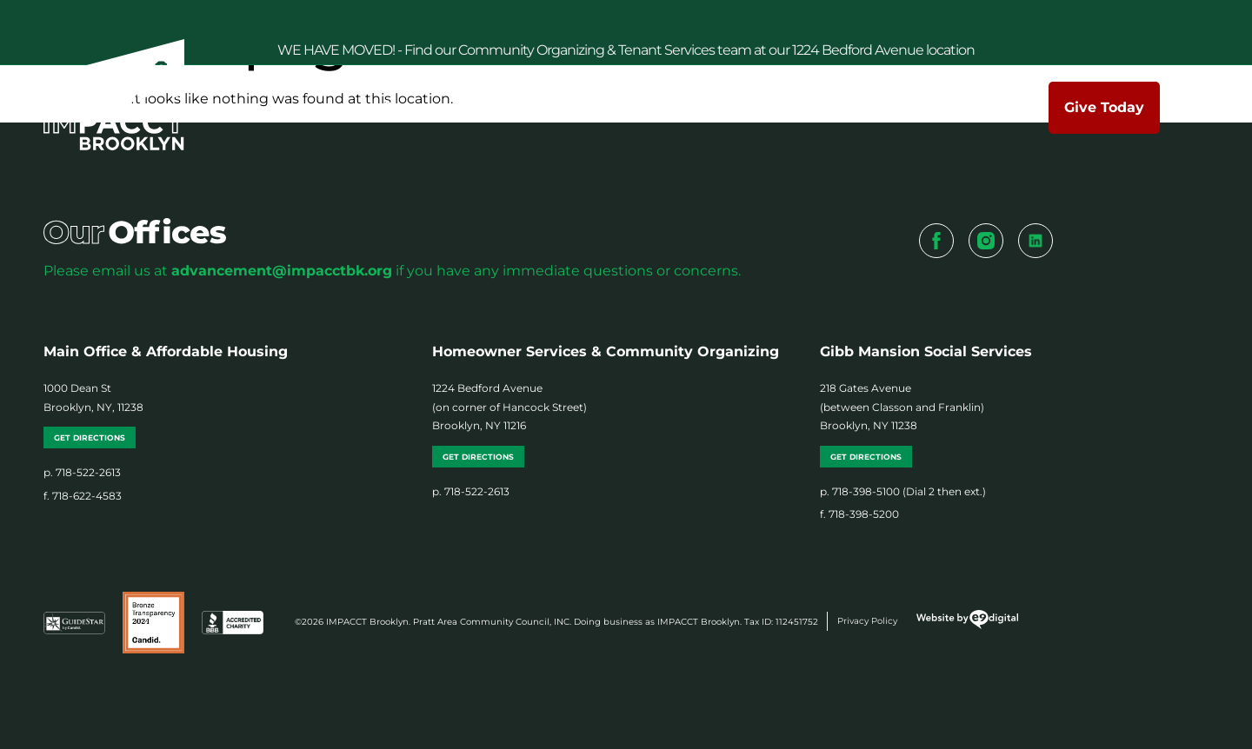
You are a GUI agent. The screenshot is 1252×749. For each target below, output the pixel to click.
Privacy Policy (867, 620)
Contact (1004, 107)
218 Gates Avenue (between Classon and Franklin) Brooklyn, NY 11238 (902, 406)
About (458, 108)
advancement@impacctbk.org (281, 270)
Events (911, 108)
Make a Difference (701, 108)
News (826, 107)
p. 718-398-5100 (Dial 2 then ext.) (903, 491)
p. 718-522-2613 (82, 472)
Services (557, 108)
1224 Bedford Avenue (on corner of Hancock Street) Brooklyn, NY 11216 (509, 406)
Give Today (1104, 107)
